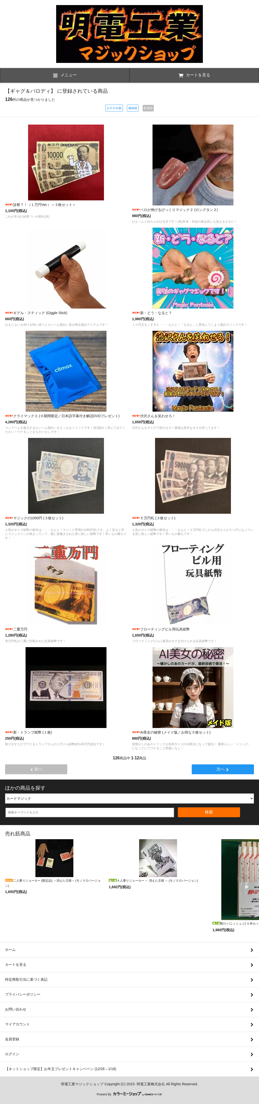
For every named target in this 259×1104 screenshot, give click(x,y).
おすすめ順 (114, 108)
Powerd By (129, 1094)
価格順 (132, 108)
